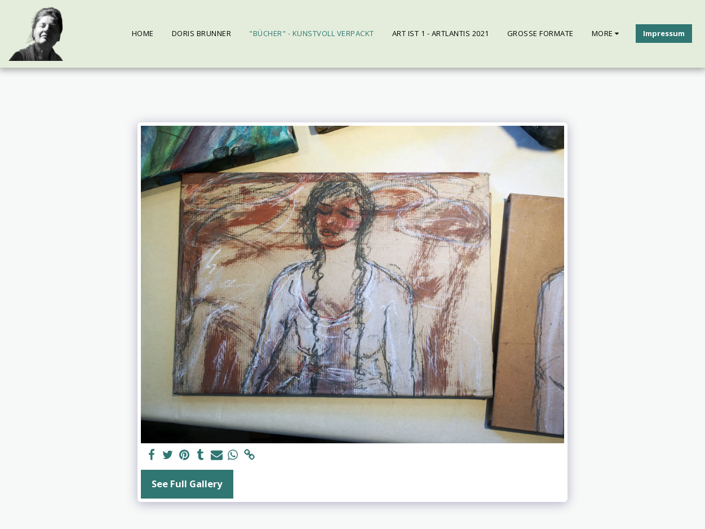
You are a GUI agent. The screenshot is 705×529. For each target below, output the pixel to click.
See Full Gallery (187, 483)
